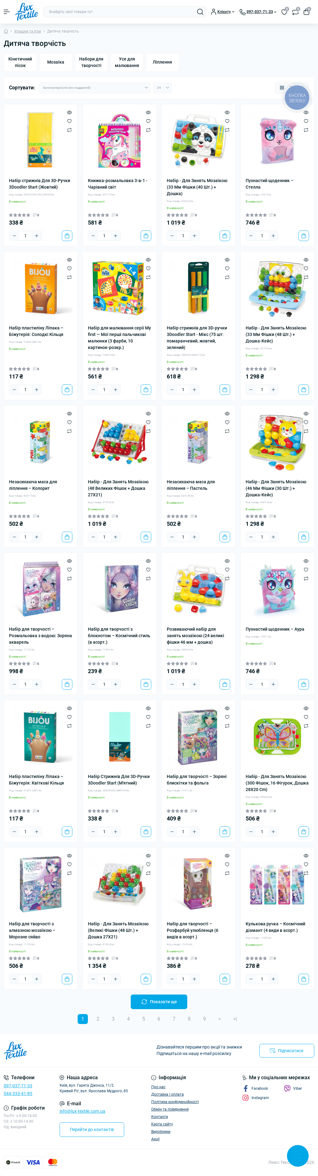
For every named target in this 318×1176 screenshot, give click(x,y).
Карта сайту (162, 1124)
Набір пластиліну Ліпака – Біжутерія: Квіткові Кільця (36, 779)
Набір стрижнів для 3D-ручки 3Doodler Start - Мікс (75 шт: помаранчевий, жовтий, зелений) (197, 337)
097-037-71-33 (18, 1085)
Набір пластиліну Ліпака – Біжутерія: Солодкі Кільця (36, 331)
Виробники (160, 1131)
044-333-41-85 (18, 1093)
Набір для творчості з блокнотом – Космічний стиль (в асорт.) (119, 636)
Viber (293, 1088)
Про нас (158, 1087)
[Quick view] (69, 112)
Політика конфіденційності (175, 1102)
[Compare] (69, 129)
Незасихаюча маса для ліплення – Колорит (33, 485)
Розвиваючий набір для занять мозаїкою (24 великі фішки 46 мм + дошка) (195, 636)
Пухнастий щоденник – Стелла (269, 184)
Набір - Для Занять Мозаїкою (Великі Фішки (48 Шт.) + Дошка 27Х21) (118, 930)
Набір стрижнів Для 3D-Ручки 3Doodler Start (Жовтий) (39, 184)
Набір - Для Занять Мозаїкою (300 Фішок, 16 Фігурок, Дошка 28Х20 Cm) (277, 783)
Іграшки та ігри (27, 31)
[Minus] (14, 236)
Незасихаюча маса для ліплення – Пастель (191, 485)
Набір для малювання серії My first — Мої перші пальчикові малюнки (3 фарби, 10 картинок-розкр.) (119, 337)
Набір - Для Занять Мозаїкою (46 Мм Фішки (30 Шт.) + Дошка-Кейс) (276, 488)
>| (235, 1019)
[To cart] (67, 235)
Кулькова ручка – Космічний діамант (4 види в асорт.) (275, 927)
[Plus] (37, 236)
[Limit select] (162, 87)
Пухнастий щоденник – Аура (275, 629)
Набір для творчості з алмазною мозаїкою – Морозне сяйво (32, 930)
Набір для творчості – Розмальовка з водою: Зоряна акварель (40, 636)
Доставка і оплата (167, 1094)
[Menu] (7, 12)
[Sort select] (95, 87)
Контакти (159, 1117)
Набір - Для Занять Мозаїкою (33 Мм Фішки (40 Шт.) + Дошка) (197, 187)
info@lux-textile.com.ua (82, 1111)
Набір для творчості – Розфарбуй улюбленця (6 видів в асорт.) (192, 930)
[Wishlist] (69, 120)
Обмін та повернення (170, 1109)
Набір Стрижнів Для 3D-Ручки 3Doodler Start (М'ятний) (119, 779)
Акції (155, 1139)
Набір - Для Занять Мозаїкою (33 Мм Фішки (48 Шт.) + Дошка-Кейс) (276, 334)
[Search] (200, 12)
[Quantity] (25, 235)
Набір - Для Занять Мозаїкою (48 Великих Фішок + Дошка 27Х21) (118, 488)
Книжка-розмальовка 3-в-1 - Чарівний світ (118, 184)
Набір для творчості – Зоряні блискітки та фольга (197, 779)
